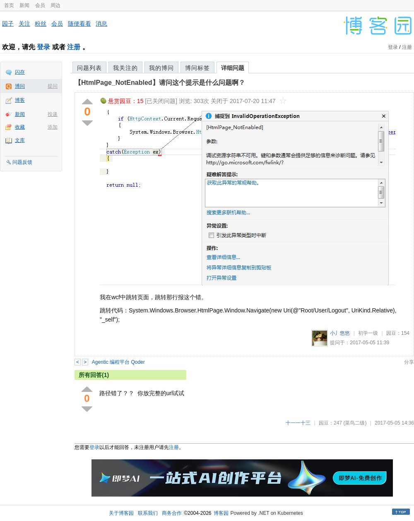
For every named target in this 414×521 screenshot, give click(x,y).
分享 (409, 362)
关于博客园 (121, 513)
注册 (73, 46)
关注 (24, 23)
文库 (20, 140)
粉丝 (40, 23)
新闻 (24, 5)
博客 (20, 100)
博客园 (221, 513)
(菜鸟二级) (354, 423)
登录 (43, 46)
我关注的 (125, 68)
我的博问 (161, 68)
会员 (40, 5)
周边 (55, 5)
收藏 (20, 127)
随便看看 (79, 23)
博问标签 (197, 68)
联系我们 (148, 513)
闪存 (20, 72)
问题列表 (89, 68)
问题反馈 (22, 162)
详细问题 (232, 68)
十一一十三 (298, 423)
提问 (53, 86)
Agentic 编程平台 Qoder (118, 362)
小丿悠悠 (340, 333)
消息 (101, 23)
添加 (53, 127)
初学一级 (368, 333)
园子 (8, 23)
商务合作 (172, 513)
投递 (53, 114)
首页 (9, 5)
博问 (20, 86)
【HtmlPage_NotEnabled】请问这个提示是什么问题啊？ (160, 82)
